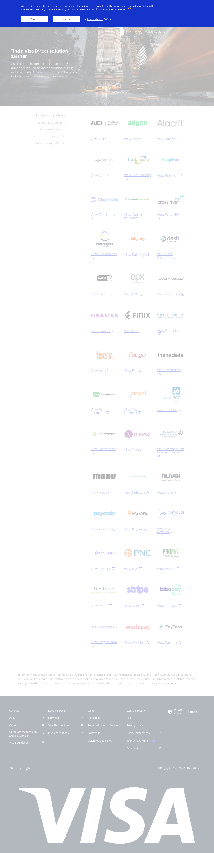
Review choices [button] (95, 19)
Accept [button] (34, 19)
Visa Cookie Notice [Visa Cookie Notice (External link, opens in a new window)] (117, 9)
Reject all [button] (67, 19)
